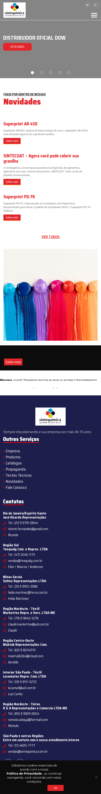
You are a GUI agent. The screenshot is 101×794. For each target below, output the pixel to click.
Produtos (13, 457)
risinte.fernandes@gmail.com (28, 529)
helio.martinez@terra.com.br (28, 592)
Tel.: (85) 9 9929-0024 (23, 714)
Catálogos (14, 463)
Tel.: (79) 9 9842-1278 (23, 618)
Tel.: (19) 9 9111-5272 (22, 682)
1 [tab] (32, 72)
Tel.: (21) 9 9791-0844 (23, 523)
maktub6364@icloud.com (25, 656)
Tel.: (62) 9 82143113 (22, 650)
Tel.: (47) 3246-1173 (21, 555)
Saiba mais (12, 141)
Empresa (13, 451)
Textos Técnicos (19, 475)
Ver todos (51, 237)
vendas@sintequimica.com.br (28, 751)
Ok (55, 788)
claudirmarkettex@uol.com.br (28, 624)
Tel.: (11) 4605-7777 (21, 745)
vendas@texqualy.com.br (25, 561)
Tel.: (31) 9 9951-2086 (23, 586)
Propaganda (16, 469)
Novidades (14, 481)
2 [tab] (41, 72)
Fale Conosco (16, 487)
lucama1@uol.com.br (22, 688)
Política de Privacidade (24, 773)
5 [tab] (68, 72)
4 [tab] (59, 72)
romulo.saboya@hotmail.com (28, 720)
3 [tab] (50, 72)
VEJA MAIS (17, 46)
